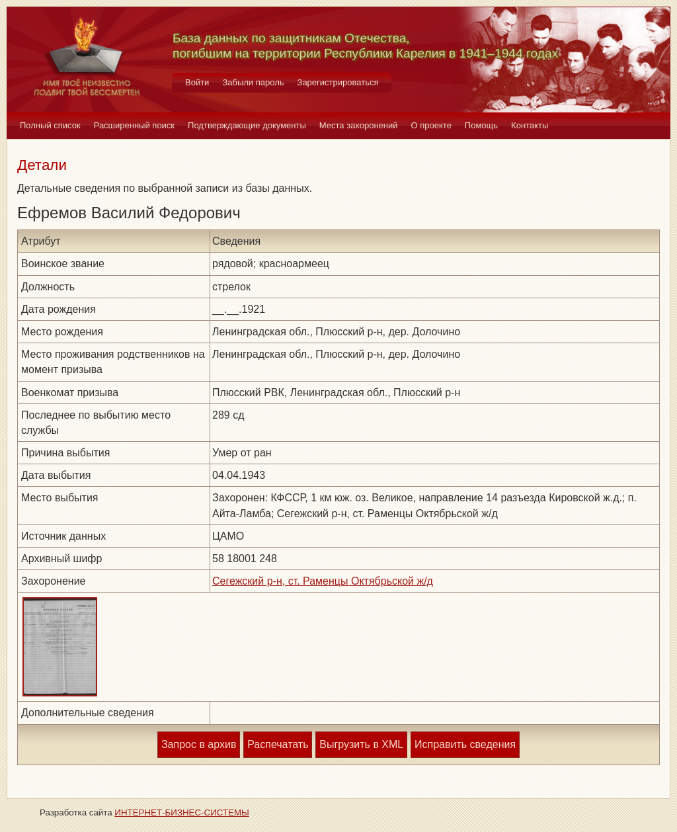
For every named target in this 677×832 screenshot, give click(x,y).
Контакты (529, 125)
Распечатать (277, 744)
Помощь (481, 125)
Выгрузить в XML (361, 744)
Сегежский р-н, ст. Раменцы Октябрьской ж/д (322, 581)
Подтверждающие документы (247, 125)
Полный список (50, 125)
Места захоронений (358, 125)
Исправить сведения (465, 744)
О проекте (431, 125)
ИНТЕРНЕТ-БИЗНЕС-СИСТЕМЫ (181, 812)
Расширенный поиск (134, 125)
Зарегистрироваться (338, 82)
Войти (197, 82)
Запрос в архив (198, 744)
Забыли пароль (253, 82)
